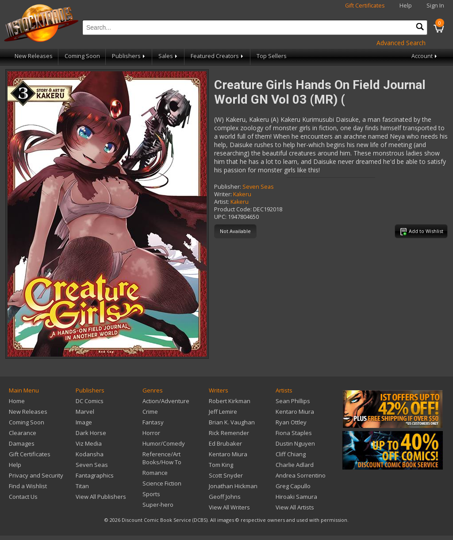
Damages (22, 443)
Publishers (129, 56)
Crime (150, 412)
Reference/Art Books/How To (161, 458)
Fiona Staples (294, 433)
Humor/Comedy (163, 443)
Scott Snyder (226, 475)
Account (424, 56)
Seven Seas (258, 186)
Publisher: (227, 186)
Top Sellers (272, 56)
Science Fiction (161, 483)
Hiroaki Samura (296, 497)
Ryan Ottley (291, 422)
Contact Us (23, 497)
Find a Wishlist (28, 486)
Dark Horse (91, 433)
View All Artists (295, 507)
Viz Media (89, 443)
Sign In (435, 5)
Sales (168, 56)
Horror (151, 433)
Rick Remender (229, 433)
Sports (151, 494)
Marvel (85, 412)
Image (84, 422)
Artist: (221, 202)
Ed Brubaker (225, 443)
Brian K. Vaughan (232, 422)
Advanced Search (401, 43)
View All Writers (229, 507)
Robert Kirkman (229, 401)
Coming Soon (82, 56)
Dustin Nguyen (295, 443)
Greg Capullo (293, 486)
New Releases (34, 56)
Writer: (223, 194)
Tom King (221, 465)
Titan (82, 486)
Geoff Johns (225, 497)
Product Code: (233, 209)
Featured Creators (218, 56)
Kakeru (242, 194)
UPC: (220, 217)
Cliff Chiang (291, 454)
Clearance (22, 433)
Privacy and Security (36, 475)
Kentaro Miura (228, 454)
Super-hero (157, 505)
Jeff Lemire (223, 412)
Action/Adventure (165, 401)
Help (405, 5)
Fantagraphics (95, 475)
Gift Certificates (365, 5)
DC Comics (90, 401)
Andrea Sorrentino (301, 475)
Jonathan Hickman (233, 486)
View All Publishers (101, 497)
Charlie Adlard (295, 465)
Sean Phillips (293, 401)
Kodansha (90, 454)
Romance (155, 473)
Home (17, 401)
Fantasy (153, 422)
